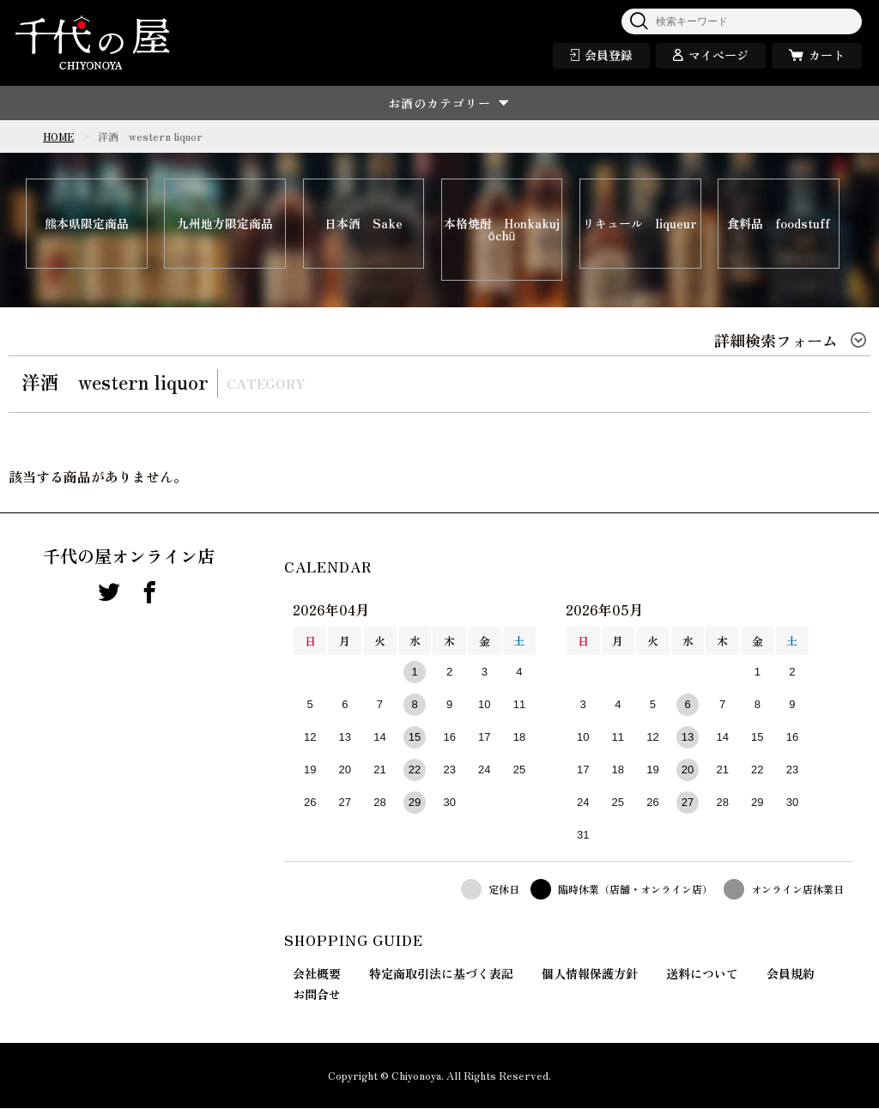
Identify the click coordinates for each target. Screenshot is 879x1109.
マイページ (718, 55)
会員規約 (791, 974)
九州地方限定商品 (225, 224)
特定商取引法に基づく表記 (441, 974)
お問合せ (317, 995)
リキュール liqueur (640, 224)
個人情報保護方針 (590, 974)
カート (827, 55)
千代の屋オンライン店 (129, 557)
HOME (58, 136)
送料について (702, 974)
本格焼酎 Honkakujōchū (502, 230)
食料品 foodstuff (778, 224)
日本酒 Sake (363, 224)
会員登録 (609, 55)
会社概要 (317, 974)
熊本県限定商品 (87, 224)
